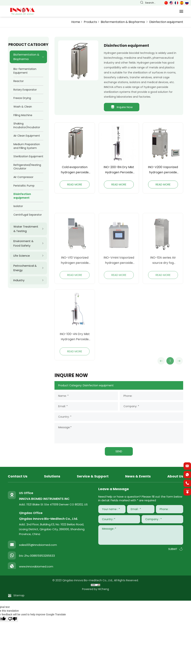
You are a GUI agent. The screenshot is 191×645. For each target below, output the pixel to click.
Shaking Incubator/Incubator (26, 125)
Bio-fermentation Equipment (24, 71)
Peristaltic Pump (24, 185)
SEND (118, 451)
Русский (187, 3)
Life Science (21, 256)
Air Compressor (23, 177)
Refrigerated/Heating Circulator (27, 167)
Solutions (52, 476)
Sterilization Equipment (28, 156)
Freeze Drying (22, 98)
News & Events (138, 476)
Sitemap (18, 595)
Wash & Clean (22, 106)
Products (90, 22)
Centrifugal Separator (27, 215)
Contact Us (17, 476)
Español (182, 3)
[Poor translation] (12, 619)
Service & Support (93, 476)
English (171, 3)
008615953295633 (42, 556)
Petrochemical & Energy (25, 268)
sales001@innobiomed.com (38, 545)
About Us (175, 476)
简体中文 (166, 3)
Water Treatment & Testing (25, 229)
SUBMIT (172, 549)
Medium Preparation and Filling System (26, 146)
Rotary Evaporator (25, 90)
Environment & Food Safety (23, 243)
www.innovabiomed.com (36, 566)
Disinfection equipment (166, 22)
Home (75, 22)
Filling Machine (22, 115)
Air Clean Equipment (26, 136)
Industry (18, 280)
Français (176, 3)
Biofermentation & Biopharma (123, 22)
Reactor (18, 81)
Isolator (18, 206)
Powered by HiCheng (95, 589)
